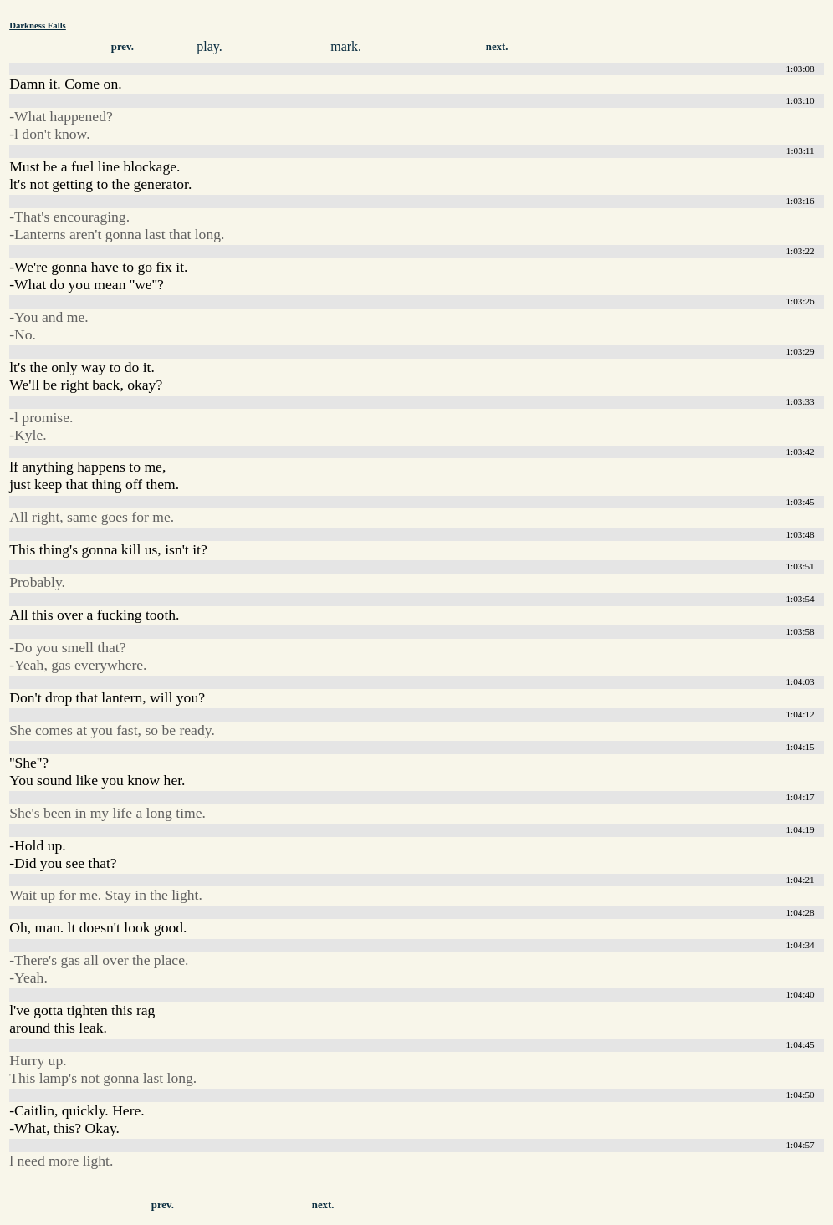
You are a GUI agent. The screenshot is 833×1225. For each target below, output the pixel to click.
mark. (345, 46)
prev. (122, 47)
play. (209, 46)
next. (497, 47)
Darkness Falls (37, 25)
